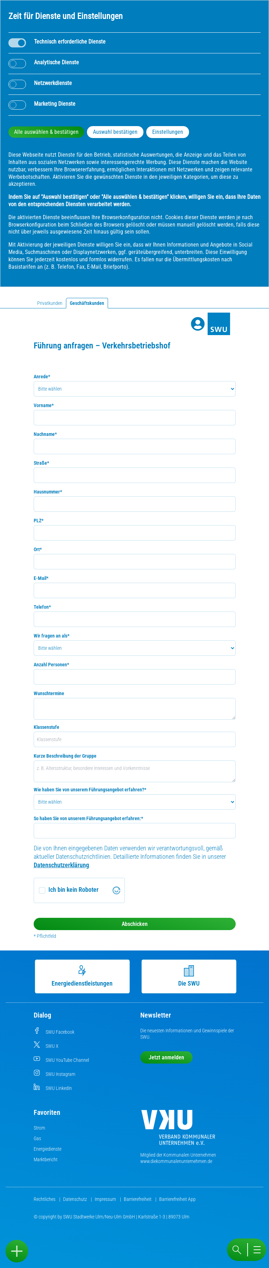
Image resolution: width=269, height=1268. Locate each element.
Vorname (44, 405)
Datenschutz (75, 1199)
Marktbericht (46, 1159)
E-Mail (41, 578)
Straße (41, 463)
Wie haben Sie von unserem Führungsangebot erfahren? (90, 789)
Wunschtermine (49, 693)
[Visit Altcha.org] (116, 890)
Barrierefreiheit (138, 1199)
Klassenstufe (46, 727)
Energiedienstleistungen (81, 976)
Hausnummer (48, 492)
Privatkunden (49, 303)
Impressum (106, 1199)
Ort (38, 549)
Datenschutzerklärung (61, 865)
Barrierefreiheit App (177, 1199)
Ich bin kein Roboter (73, 889)
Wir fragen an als (51, 636)
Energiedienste (47, 1149)
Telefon (42, 607)
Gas (37, 1138)
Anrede (42, 376)
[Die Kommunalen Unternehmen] (178, 1130)
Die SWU (188, 976)
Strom (39, 1128)
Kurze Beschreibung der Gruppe (65, 756)
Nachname (45, 434)
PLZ (38, 520)
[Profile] (198, 324)
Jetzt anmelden (166, 1057)
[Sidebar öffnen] (17, 1251)
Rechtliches (45, 1199)
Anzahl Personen (51, 664)
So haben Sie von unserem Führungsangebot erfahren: (88, 818)
